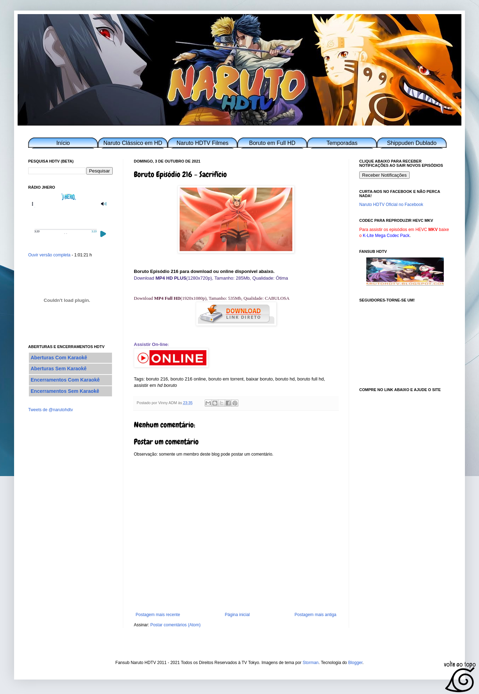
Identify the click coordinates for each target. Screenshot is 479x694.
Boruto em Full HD (272, 143)
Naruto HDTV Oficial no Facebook (391, 204)
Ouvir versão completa (49, 254)
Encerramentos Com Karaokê (65, 380)
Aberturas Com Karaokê (59, 357)
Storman (310, 662)
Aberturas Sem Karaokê (59, 368)
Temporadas (341, 143)
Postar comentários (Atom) (175, 624)
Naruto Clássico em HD (132, 143)
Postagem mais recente (158, 614)
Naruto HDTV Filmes (202, 143)
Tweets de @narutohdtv (50, 409)
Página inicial (237, 614)
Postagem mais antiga (315, 614)
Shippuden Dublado (412, 143)
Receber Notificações (384, 175)
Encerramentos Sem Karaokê (65, 391)
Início (63, 143)
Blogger (355, 662)
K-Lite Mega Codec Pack (386, 235)
